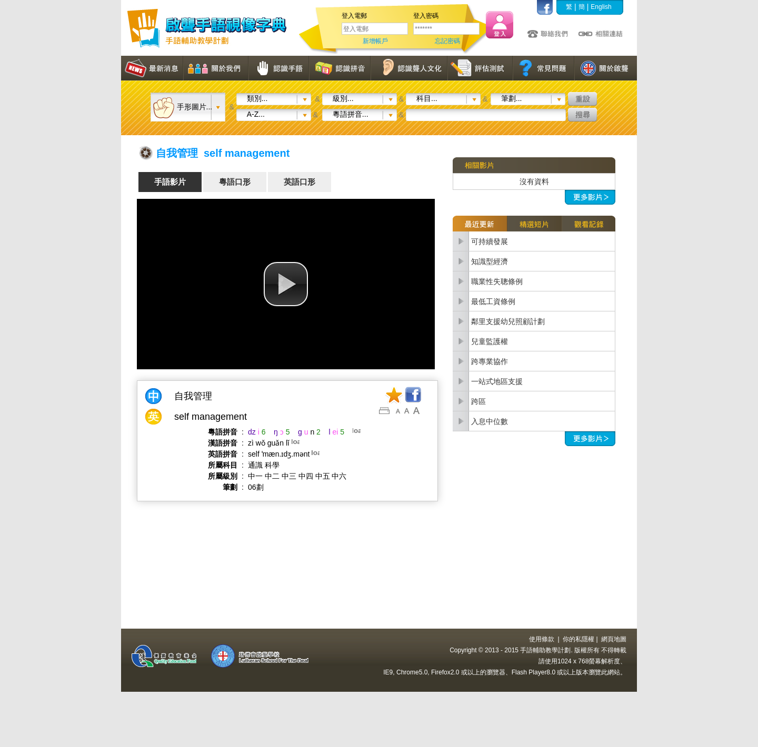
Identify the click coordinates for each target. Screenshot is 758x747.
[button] (286, 284)
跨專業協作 (489, 361)
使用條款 (541, 639)
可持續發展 (489, 241)
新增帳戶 (375, 41)
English (601, 7)
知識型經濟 (489, 261)
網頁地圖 (613, 639)
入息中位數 (489, 421)
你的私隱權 (578, 639)
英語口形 (299, 181)
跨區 (478, 401)
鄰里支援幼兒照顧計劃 (508, 321)
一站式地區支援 (497, 381)
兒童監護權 (489, 341)
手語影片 (170, 181)
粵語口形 (235, 181)
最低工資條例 (493, 301)
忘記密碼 (447, 41)
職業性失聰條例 (497, 281)
